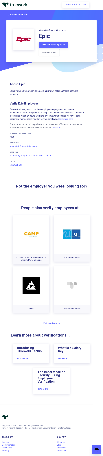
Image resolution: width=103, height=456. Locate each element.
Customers (62, 448)
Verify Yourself (49, 53)
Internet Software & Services (23, 146)
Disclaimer (57, 127)
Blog (59, 445)
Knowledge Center (33, 428)
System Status (64, 428)
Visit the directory (51, 323)
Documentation (49, 428)
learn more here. (65, 119)
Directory (19, 428)
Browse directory (17, 14)
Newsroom (61, 450)
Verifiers (5, 442)
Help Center (7, 448)
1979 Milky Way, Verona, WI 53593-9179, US (30, 155)
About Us (61, 442)
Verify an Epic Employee (53, 45)
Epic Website (16, 165)
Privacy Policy (8, 428)
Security (5, 450)
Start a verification (76, 5)
